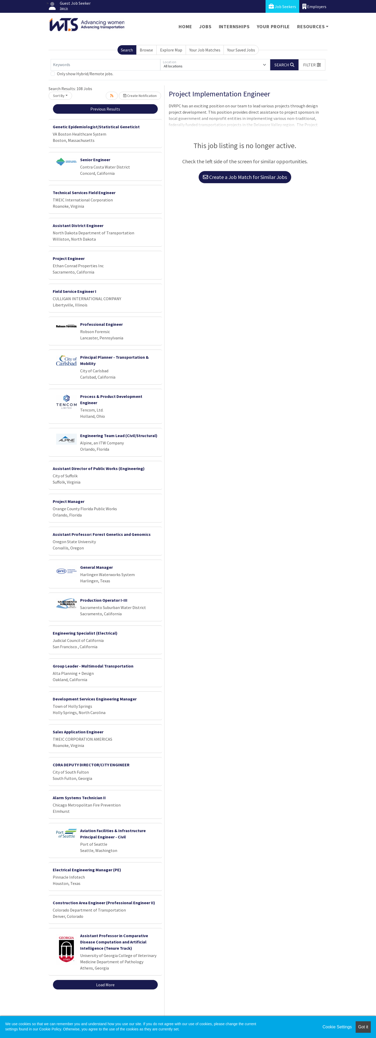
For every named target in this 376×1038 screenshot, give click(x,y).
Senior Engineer (95, 159)
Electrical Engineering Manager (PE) (87, 869)
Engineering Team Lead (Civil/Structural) (118, 435)
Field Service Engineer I (74, 291)
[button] (312, 65)
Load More (105, 984)
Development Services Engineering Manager (95, 698)
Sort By (58, 95)
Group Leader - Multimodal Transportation (93, 666)
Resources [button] (311, 27)
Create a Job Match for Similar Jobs (245, 177)
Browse (146, 50)
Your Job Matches (204, 50)
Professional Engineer (101, 324)
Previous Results (105, 109)
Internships (234, 27)
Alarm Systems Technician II (79, 797)
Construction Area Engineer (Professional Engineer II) (104, 902)
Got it (363, 1027)
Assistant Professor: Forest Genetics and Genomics (102, 534)
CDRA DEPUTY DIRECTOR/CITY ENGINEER (91, 764)
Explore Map (171, 50)
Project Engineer (69, 258)
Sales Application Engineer (78, 731)
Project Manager (68, 501)
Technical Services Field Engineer (84, 192)
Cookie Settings (337, 1027)
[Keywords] (105, 65)
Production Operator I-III (103, 600)
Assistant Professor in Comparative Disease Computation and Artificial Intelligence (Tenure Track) (114, 942)
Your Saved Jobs (241, 50)
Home (185, 27)
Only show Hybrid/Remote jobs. (85, 73)
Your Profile (273, 27)
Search (127, 50)
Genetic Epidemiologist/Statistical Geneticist (96, 126)
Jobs (205, 27)
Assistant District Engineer (78, 225)
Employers (314, 6)
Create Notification (140, 95)
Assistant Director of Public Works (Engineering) (99, 468)
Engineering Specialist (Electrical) (85, 633)
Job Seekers (282, 6)
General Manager (96, 567)
